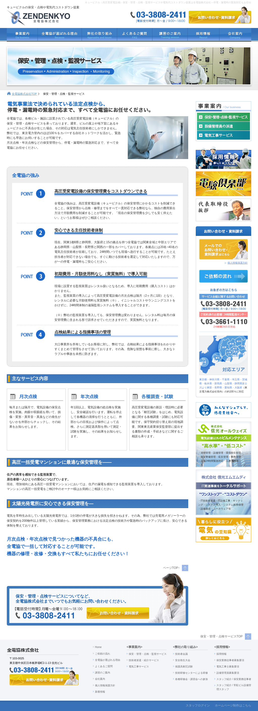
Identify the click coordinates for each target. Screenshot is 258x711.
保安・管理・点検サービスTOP (221, 636)
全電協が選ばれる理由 (107, 660)
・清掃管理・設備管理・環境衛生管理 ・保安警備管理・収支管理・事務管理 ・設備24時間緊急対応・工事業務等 (219, 456)
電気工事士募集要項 (227, 666)
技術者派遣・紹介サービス (144, 660)
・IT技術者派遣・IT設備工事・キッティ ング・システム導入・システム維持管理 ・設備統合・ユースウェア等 (220, 504)
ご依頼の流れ (102, 653)
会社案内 (100, 678)
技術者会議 (181, 654)
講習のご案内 (102, 672)
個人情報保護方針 (238, 262)
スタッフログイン (198, 705)
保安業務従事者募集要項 (230, 660)
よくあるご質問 (104, 666)
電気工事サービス (139, 666)
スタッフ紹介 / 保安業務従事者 (233, 679)
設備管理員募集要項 (227, 672)
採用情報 (221, 654)
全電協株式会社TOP (24, 93)
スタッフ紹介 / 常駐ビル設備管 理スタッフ (233, 687)
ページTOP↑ (171, 568)
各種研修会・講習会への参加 (191, 679)
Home (98, 647)
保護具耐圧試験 (184, 666)
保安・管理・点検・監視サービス (148, 654)
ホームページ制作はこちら (233, 705)
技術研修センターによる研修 (191, 672)
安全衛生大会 (182, 660)
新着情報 (100, 691)
